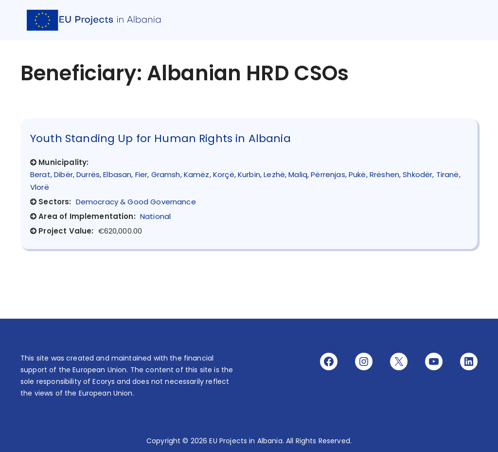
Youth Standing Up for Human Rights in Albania (160, 138)
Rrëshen (384, 174)
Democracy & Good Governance (136, 202)
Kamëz (197, 174)
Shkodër (417, 174)
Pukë (357, 174)
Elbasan (117, 174)
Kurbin (249, 174)
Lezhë (274, 174)
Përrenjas (328, 174)
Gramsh (165, 174)
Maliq (297, 174)
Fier (141, 174)
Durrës (88, 174)
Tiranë (447, 174)
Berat (40, 174)
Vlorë (39, 187)
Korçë (223, 174)
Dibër (63, 174)
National (155, 216)
